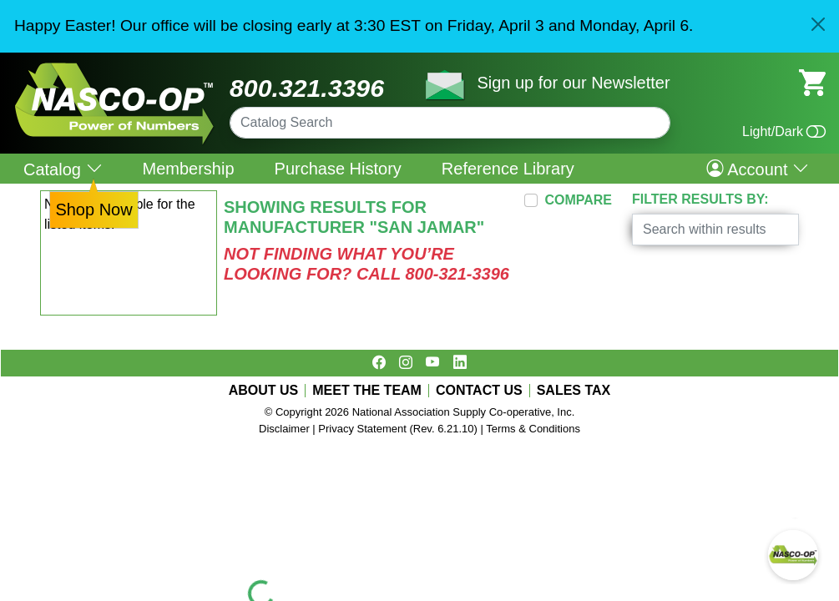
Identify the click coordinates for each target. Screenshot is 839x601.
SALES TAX (574, 390)
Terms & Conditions (533, 428)
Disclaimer (284, 428)
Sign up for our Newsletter (573, 82)
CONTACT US (479, 390)
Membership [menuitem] (189, 168)
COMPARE (578, 200)
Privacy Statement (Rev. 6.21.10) (398, 428)
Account (757, 168)
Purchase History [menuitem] (338, 168)
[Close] (818, 24)
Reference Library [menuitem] (508, 168)
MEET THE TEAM (367, 390)
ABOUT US (264, 390)
